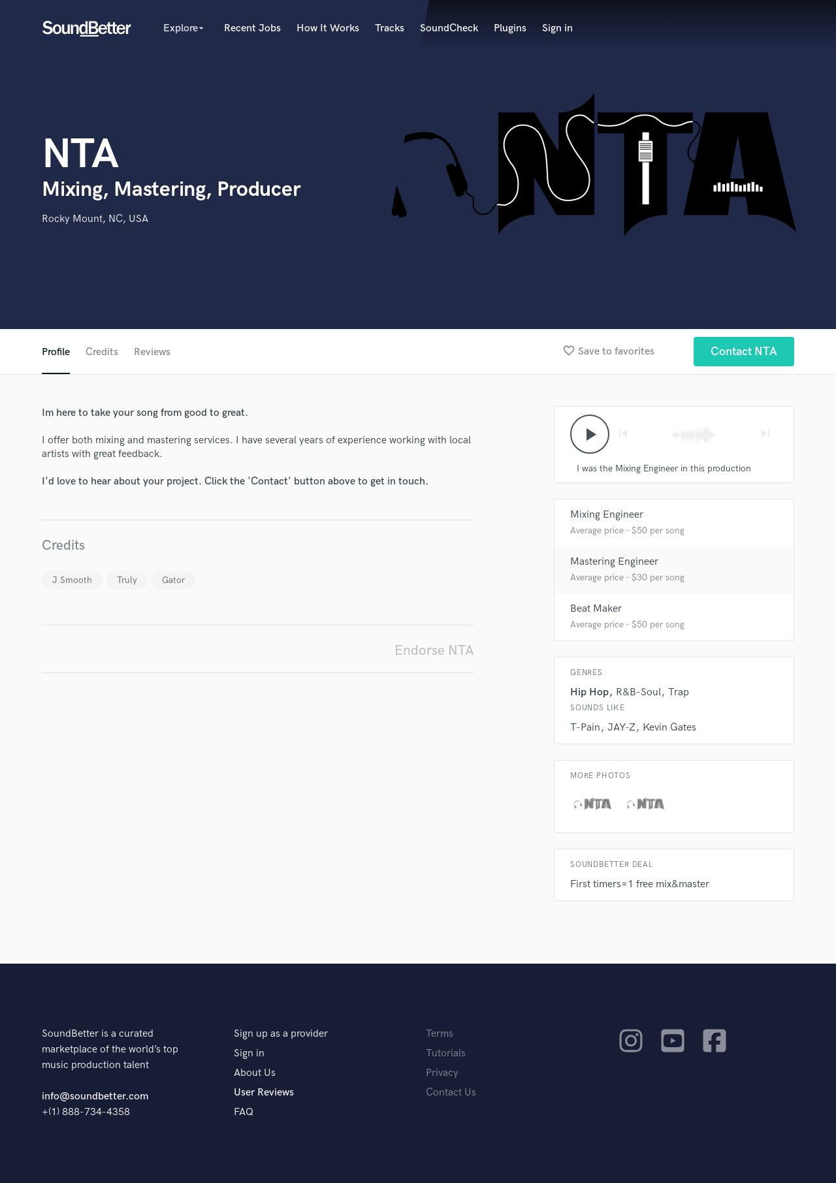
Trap (678, 692)
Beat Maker (596, 609)
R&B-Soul (638, 692)
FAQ (243, 1112)
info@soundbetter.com (95, 1096)
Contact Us (451, 1092)
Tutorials (446, 1053)
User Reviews (264, 1092)
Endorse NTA (434, 650)
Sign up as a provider (281, 1034)
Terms (439, 1034)
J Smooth (72, 580)
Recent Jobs (252, 28)
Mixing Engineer (606, 515)
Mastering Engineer (614, 562)
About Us (255, 1073)
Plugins (510, 28)
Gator (173, 580)
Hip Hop (589, 692)
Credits (102, 352)
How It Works (328, 28)
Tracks (389, 28)
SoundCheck (449, 28)
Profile (56, 352)
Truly (127, 580)
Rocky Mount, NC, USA (95, 219)
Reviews (152, 352)
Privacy (442, 1073)
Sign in (557, 28)
